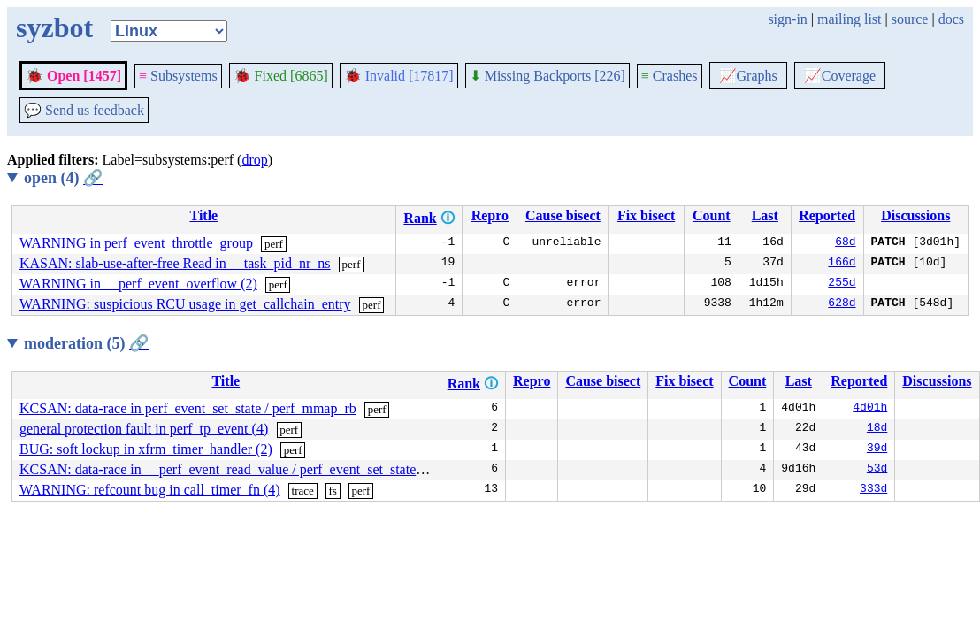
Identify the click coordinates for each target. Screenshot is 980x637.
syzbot (54, 27)
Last (765, 215)
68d (845, 243)
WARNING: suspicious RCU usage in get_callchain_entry (185, 303)
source (910, 19)
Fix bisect (646, 215)
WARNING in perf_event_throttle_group (136, 242)
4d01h (870, 409)
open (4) (63, 178)
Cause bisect (563, 215)
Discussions (915, 215)
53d (877, 470)
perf (273, 243)
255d (841, 284)
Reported (827, 215)
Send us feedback (84, 110)
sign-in (787, 19)
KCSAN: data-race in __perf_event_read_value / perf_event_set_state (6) (227, 469)
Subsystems (178, 75)
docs (951, 19)
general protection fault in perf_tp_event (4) (143, 428)
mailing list (849, 19)
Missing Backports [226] (547, 75)
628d (841, 304)
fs (332, 490)
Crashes (669, 75)
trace (303, 490)
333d (873, 490)
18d (877, 429)
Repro (490, 215)
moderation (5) (86, 343)
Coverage (840, 75)
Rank (419, 218)
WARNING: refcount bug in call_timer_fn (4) (149, 489)
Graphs (748, 75)
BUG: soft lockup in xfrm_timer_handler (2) (145, 449)
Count (712, 215)
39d (877, 449)
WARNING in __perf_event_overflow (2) (138, 283)
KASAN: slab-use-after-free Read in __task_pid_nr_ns (175, 263)
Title (204, 215)
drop (254, 159)
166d (841, 264)
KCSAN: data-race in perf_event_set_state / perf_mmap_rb (187, 408)
